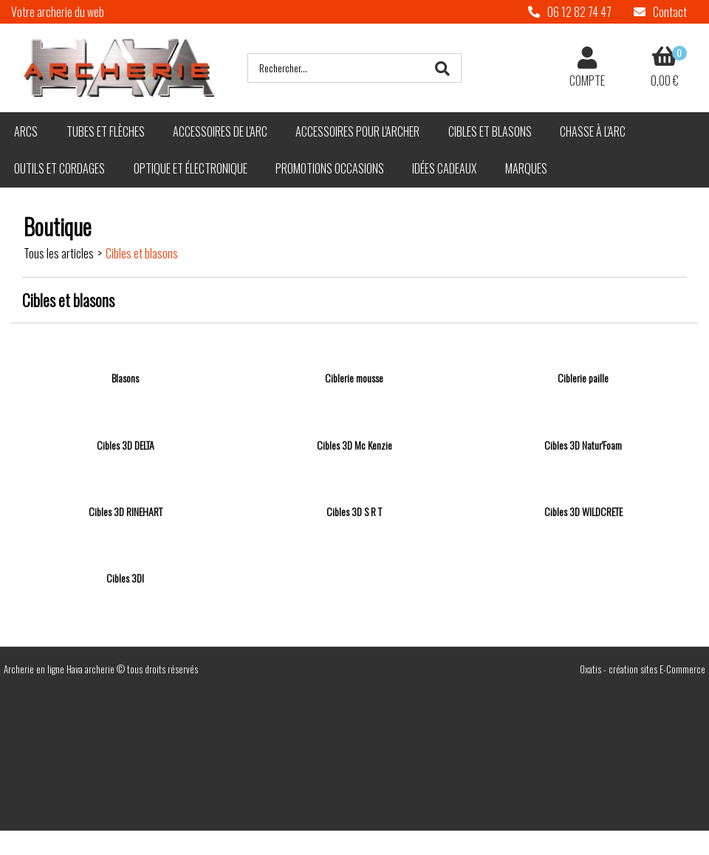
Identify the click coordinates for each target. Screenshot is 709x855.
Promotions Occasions (329, 168)
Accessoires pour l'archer (357, 131)
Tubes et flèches (105, 131)
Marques (526, 168)
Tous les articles (59, 253)
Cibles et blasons (490, 131)
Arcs (26, 131)
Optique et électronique (190, 168)
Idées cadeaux (444, 168)
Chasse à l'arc (593, 131)
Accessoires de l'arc (220, 131)
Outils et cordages (59, 168)
